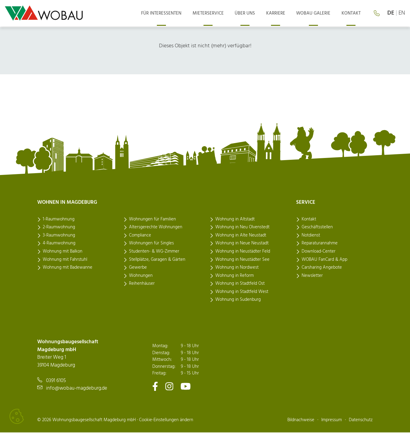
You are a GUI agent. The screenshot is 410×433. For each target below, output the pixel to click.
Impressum (331, 420)
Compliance (140, 235)
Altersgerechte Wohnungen (155, 227)
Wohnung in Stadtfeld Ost (240, 284)
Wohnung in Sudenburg (238, 300)
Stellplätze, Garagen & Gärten (157, 259)
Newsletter (312, 276)
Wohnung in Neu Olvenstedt (242, 227)
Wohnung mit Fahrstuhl (65, 259)
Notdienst (311, 235)
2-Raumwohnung (59, 227)
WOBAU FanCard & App (324, 259)
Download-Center (319, 251)
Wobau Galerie (315, 13)
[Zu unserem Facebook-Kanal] (155, 386)
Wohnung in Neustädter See (242, 259)
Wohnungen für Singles (151, 243)
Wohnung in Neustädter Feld (242, 251)
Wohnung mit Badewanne (67, 268)
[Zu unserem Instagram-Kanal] (169, 386)
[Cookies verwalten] (16, 416)
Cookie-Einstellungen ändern (166, 420)
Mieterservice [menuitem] (214, 13)
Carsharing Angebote (322, 268)
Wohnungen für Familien (152, 219)
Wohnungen (141, 276)
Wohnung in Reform (234, 276)
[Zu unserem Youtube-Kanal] (185, 386)
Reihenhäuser (142, 284)
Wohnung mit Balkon (62, 251)
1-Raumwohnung (58, 219)
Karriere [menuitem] (279, 13)
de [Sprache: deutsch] (390, 13)
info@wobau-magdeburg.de (76, 389)
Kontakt (309, 219)
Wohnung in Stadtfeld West (241, 292)
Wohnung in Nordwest (237, 268)
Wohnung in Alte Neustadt (240, 235)
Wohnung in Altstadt (235, 219)
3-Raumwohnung (59, 235)
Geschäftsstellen (317, 227)
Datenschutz (361, 420)
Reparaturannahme (320, 243)
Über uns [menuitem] (250, 13)
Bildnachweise (300, 420)
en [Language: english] (401, 13)
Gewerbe (138, 268)
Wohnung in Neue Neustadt (242, 243)
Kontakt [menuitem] (351, 13)
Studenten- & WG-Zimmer (154, 251)
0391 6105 (56, 381)
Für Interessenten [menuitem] (169, 13)
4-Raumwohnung (59, 243)
